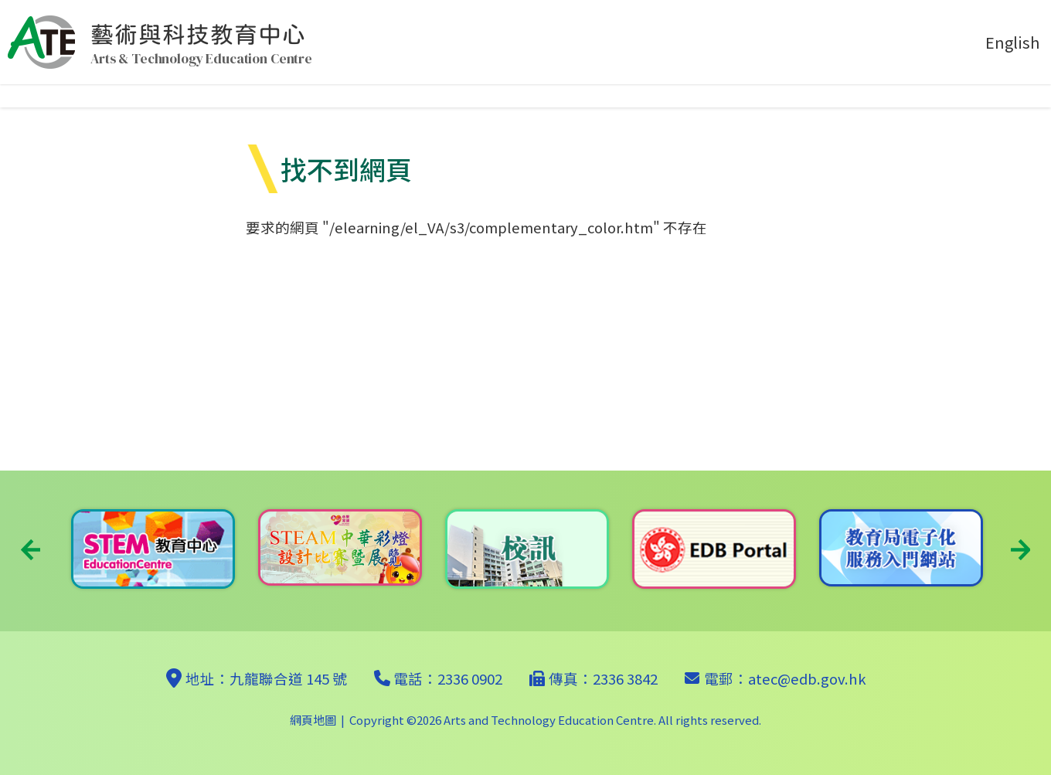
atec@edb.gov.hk (807, 678)
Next (1020, 549)
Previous (30, 549)
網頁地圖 (313, 720)
